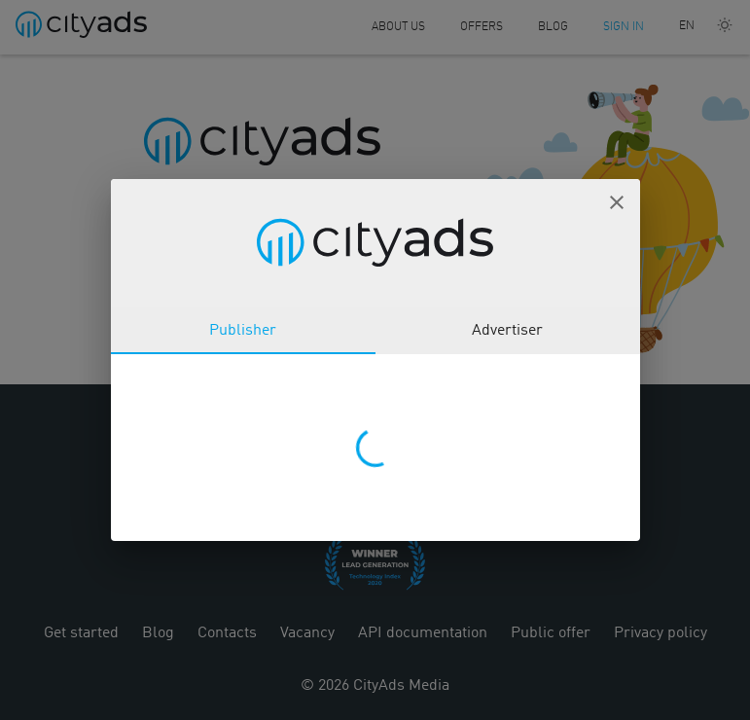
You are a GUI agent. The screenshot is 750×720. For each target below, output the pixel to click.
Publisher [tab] (242, 331)
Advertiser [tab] (507, 331)
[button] (616, 202)
